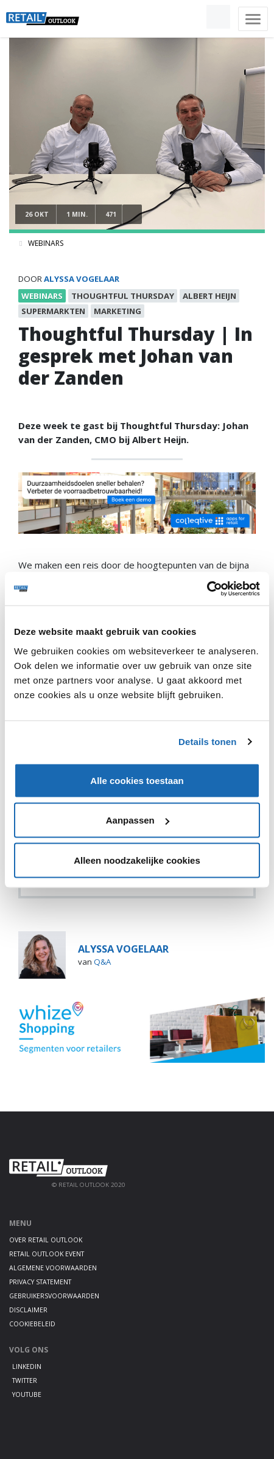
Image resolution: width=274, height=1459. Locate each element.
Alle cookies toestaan (136, 780)
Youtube (26, 1394)
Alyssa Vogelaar (81, 278)
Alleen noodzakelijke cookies (137, 860)
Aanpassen (137, 820)
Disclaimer (28, 1310)
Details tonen (207, 741)
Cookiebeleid (32, 1324)
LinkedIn (26, 1366)
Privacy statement (40, 1282)
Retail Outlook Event (46, 1254)
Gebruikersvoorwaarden (54, 1296)
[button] (190, 17)
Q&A (102, 961)
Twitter (24, 1380)
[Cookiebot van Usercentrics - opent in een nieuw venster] (206, 589)
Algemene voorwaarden (53, 1268)
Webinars (45, 243)
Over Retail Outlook (45, 1240)
